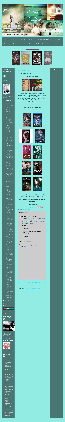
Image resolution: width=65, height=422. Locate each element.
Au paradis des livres (9, 404)
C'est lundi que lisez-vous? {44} (9, 272)
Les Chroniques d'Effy (9, 387)
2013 (6, 300)
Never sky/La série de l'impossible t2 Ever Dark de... (9, 168)
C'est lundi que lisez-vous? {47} (9, 174)
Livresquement (8, 372)
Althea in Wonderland (8, 366)
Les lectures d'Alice (8, 363)
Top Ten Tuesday (27, 209)
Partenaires (57, 40)
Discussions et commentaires (44, 40)
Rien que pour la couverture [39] (9, 220)
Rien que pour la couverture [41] (9, 142)
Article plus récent (24, 283)
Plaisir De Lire (8, 394)
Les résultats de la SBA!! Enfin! (9, 281)
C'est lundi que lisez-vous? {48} (9, 124)
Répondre (24, 225)
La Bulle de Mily (9, 410)
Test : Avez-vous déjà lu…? (9, 200)
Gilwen (24, 216)
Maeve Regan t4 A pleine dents (9, 241)
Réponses (26, 228)
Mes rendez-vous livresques (10, 44)
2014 (6, 103)
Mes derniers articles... (9, 40)
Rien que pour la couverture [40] (9, 183)
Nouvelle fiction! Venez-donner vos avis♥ (9, 130)
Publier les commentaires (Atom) (33, 288)
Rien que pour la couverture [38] (9, 254)
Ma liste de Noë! (40, 44)
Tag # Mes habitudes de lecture (9, 209)
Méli (27, 231)
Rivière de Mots (9, 389)
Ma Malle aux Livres (8, 380)
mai (7, 111)
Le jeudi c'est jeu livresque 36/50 (9, 264)
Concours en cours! (52, 44)
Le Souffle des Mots (8, 392)
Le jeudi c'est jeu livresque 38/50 (9, 191)
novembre (8, 105)
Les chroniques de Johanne (9, 377)
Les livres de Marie (8, 407)
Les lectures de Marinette (9, 359)
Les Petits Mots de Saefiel (9, 413)
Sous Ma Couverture (7, 383)
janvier (8, 297)
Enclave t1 (8, 212)
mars (7, 116)
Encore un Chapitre (7, 369)
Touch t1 (8, 135)
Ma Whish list (21, 40)
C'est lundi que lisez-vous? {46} (9, 204)
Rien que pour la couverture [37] (9, 291)
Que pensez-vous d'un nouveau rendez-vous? (9, 151)
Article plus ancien (40, 283)
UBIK (7, 160)
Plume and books (7, 401)
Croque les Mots (9, 374)
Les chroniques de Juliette (26, 44)
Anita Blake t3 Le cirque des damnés (9, 233)
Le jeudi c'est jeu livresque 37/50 (9, 224)
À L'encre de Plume (8, 397)
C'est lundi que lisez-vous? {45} (9, 246)
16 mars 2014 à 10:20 (35, 231)
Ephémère (7, 415)
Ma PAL (31, 40)
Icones (7, 284)
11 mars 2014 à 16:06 (31, 216)
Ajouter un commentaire (26, 241)
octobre (8, 107)
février (8, 295)
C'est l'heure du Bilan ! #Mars (9, 119)
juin (7, 109)
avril (7, 113)
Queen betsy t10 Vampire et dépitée (9, 259)
